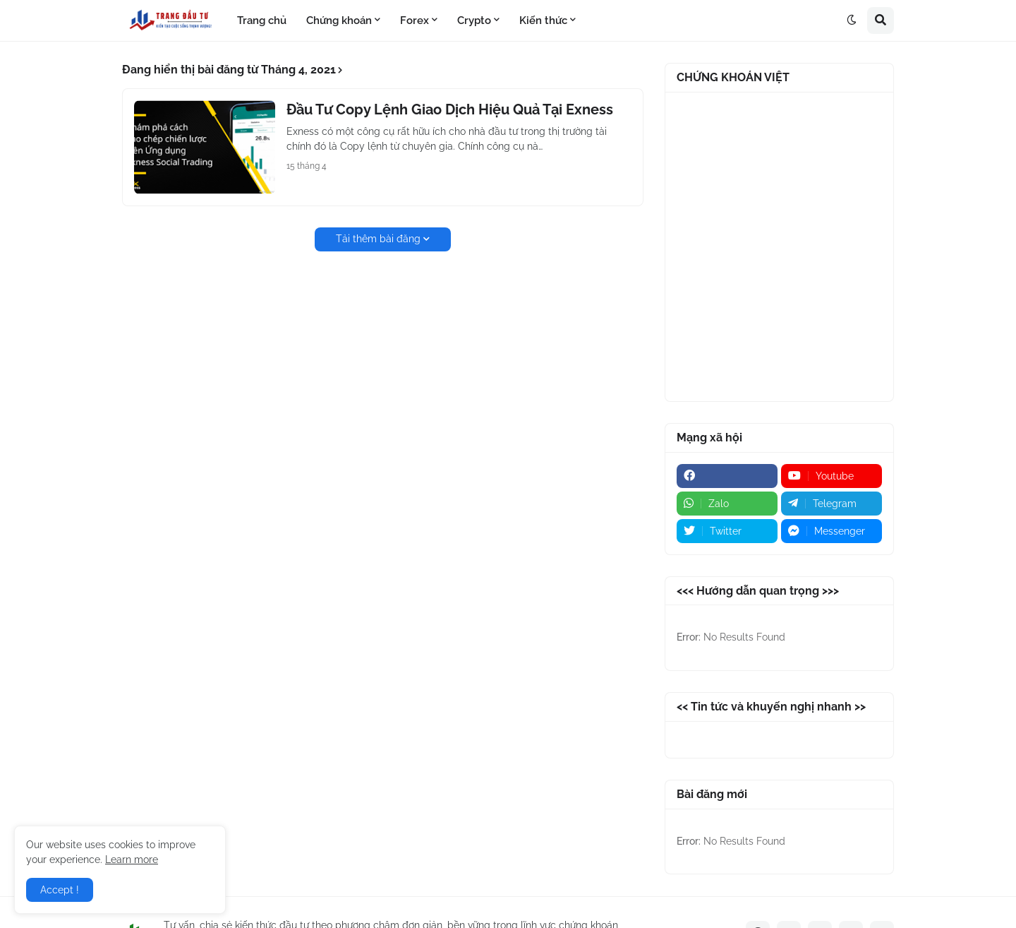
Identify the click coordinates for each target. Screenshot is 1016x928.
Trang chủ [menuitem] (261, 20)
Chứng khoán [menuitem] (339, 20)
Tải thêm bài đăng (378, 238)
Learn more (131, 859)
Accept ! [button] (59, 890)
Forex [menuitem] (414, 20)
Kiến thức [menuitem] (543, 20)
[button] (851, 20)
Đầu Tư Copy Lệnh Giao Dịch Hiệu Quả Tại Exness (449, 109)
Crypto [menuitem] (474, 20)
